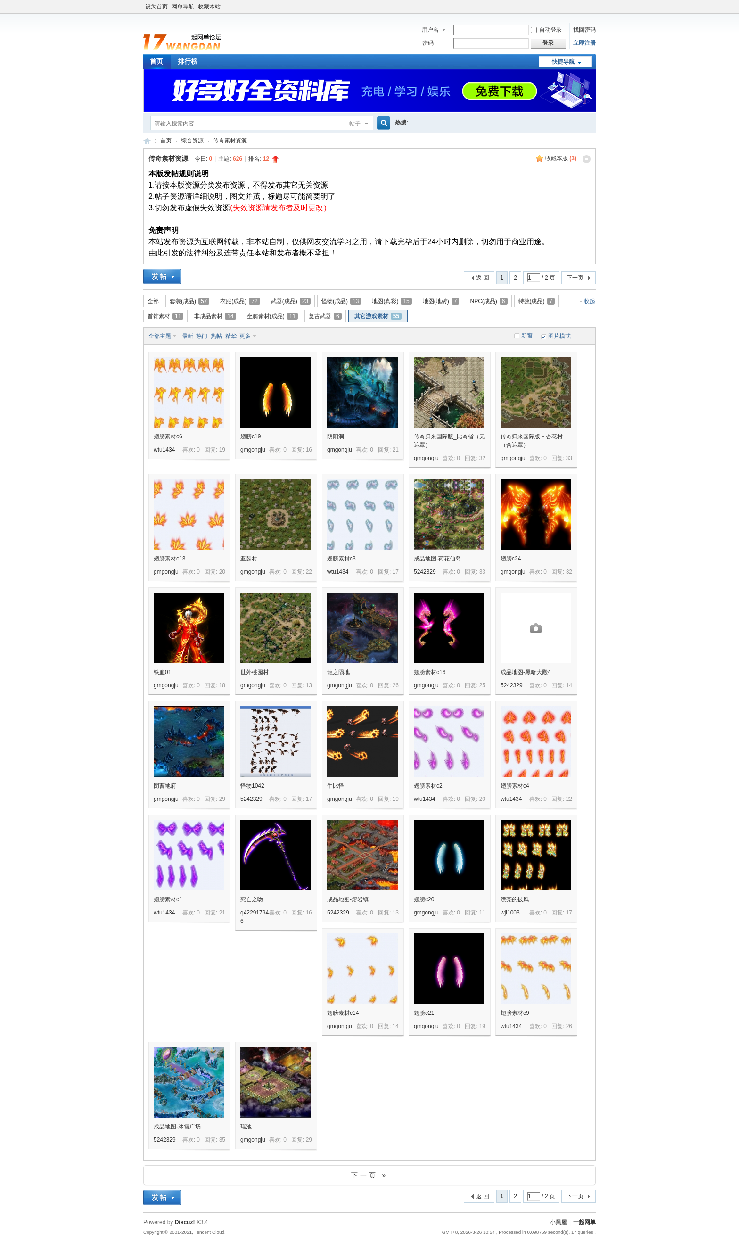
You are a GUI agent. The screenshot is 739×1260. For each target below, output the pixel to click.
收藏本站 (209, 6)
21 (396, 449)
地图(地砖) (441, 301)
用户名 (430, 29)
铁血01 (162, 672)
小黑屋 (558, 1222)
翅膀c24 (511, 558)
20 (222, 571)
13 (309, 685)
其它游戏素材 (378, 316)
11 (482, 912)
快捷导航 (563, 61)
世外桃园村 (254, 672)
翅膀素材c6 (168, 436)
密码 (428, 43)
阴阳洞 (335, 436)
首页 (156, 61)
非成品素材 (215, 316)
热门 (201, 336)
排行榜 (187, 61)
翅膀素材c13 (169, 558)
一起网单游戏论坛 (147, 141)
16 (309, 449)
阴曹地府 (165, 785)
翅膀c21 (424, 1013)
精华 (231, 336)
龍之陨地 (338, 672)
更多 (245, 336)
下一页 (575, 277)
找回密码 (584, 29)
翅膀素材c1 (168, 899)
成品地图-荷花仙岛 (437, 558)
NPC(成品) (488, 301)
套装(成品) (189, 301)
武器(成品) (291, 301)
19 (222, 449)
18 (222, 685)
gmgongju (252, 449)
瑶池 (246, 1126)
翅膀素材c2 (428, 785)
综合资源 (192, 140)
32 (482, 458)
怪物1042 (252, 785)
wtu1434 (164, 449)
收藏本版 (560, 158)
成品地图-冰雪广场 (177, 1126)
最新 (187, 336)
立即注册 (584, 43)
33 (569, 458)
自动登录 (546, 29)
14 (569, 685)
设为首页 (156, 6)
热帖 (216, 336)
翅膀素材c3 (341, 558)
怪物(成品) (341, 301)
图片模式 (559, 336)
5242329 (425, 571)
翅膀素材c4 (515, 785)
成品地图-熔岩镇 (348, 899)
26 (396, 685)
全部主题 (159, 336)
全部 (153, 301)
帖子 (355, 123)
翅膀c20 (424, 899)
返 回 (482, 277)
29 (222, 799)
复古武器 (325, 316)
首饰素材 (165, 316)
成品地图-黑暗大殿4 (526, 672)
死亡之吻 (251, 899)
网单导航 (183, 6)
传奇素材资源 (230, 140)
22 (309, 571)
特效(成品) (536, 301)
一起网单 (584, 1222)
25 (482, 685)
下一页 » (369, 1175)
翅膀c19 (250, 436)
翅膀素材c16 (429, 672)
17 (396, 571)
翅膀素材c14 (343, 1013)
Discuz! (185, 1222)
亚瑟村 (248, 558)
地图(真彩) (391, 301)
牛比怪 (335, 785)
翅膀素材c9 (515, 1013)
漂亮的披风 (515, 899)
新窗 (527, 335)
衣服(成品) (240, 301)
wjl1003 (510, 912)
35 (222, 1139)
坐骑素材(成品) (272, 316)
